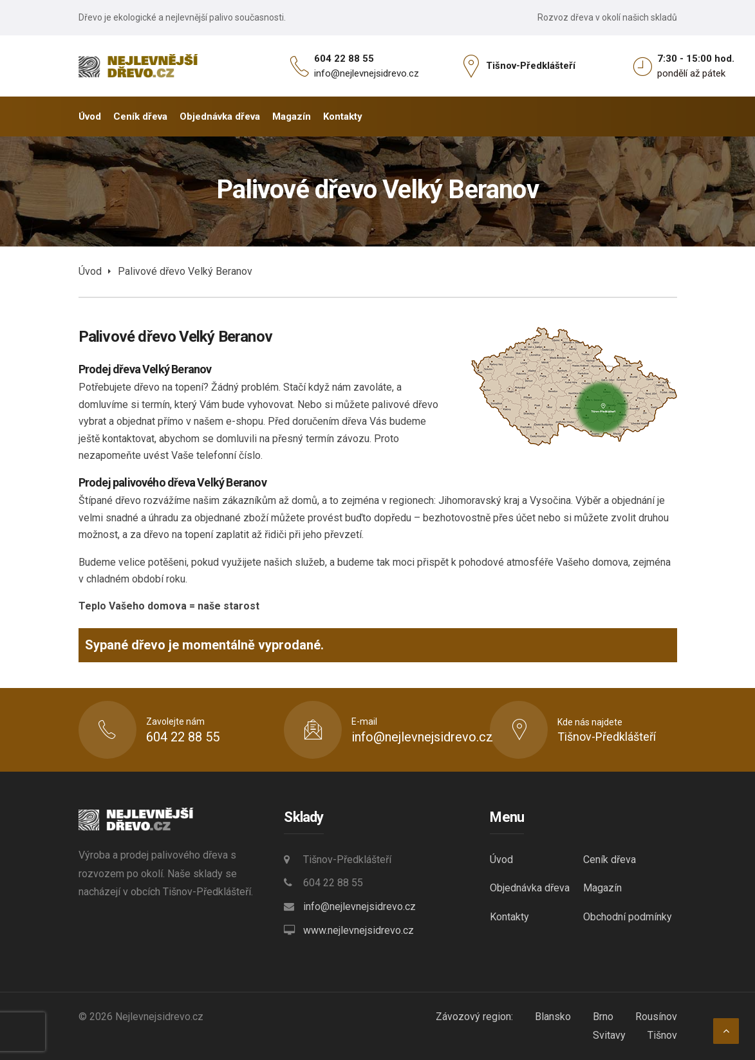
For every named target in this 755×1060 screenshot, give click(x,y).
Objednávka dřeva (530, 888)
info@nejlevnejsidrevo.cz (366, 73)
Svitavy (609, 1035)
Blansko (553, 1016)
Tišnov (662, 1035)
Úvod (90, 271)
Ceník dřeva (609, 859)
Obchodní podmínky (627, 917)
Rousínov (656, 1016)
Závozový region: (474, 1016)
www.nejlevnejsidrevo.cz (358, 930)
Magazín (602, 888)
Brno (603, 1016)
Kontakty (509, 917)
